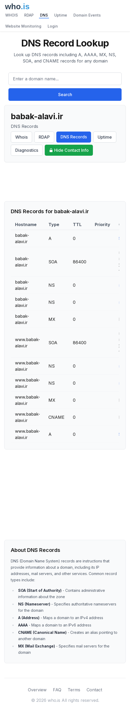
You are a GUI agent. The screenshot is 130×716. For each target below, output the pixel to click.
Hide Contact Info (69, 150)
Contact (94, 689)
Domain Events (87, 15)
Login (53, 26)
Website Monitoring (23, 26)
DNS (44, 15)
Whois (21, 137)
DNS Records (74, 136)
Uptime (60, 15)
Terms (74, 689)
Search (65, 94)
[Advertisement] (65, 182)
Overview (37, 689)
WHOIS (11, 15)
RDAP (29, 15)
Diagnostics (26, 150)
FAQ (57, 689)
